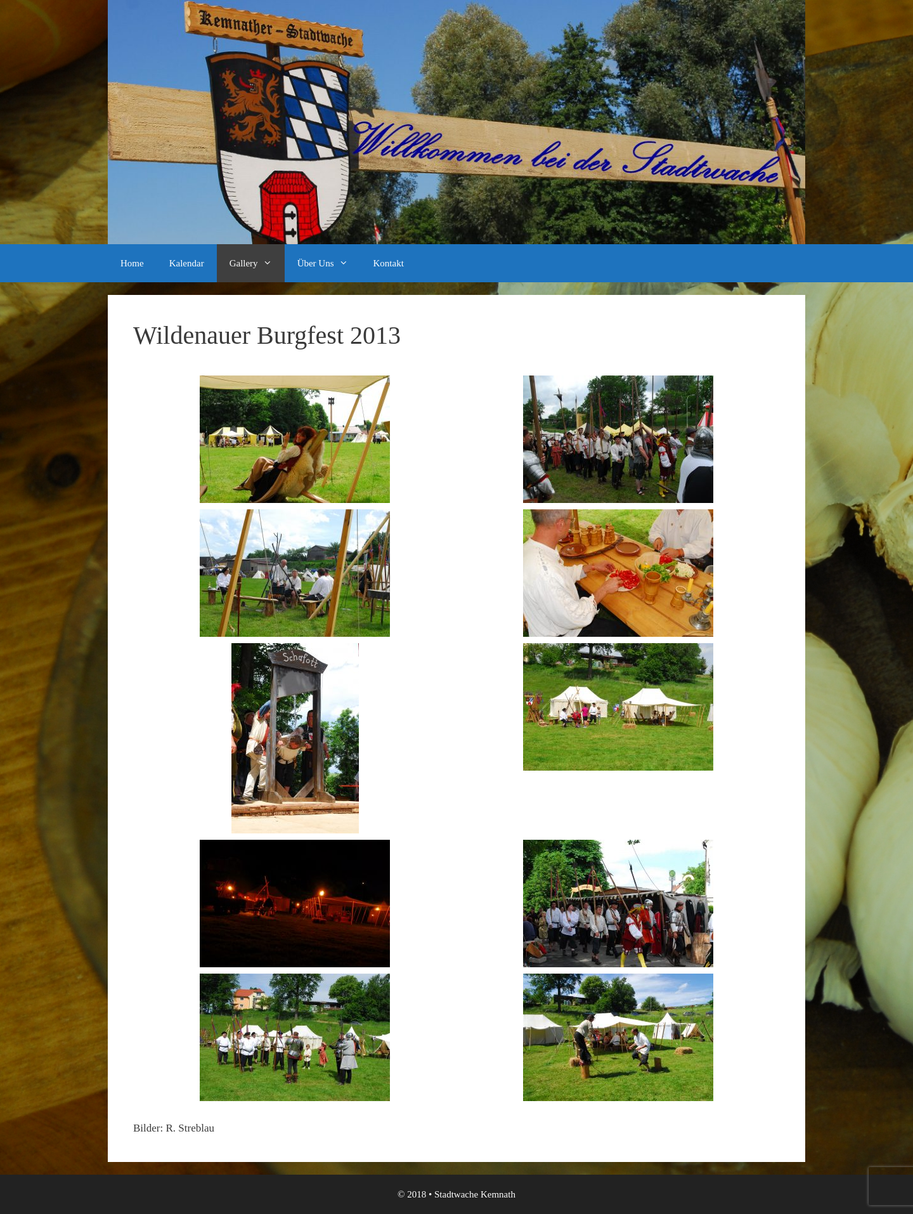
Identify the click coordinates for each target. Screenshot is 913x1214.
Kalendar (186, 263)
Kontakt (388, 263)
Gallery (257, 263)
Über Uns (329, 263)
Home (132, 263)
